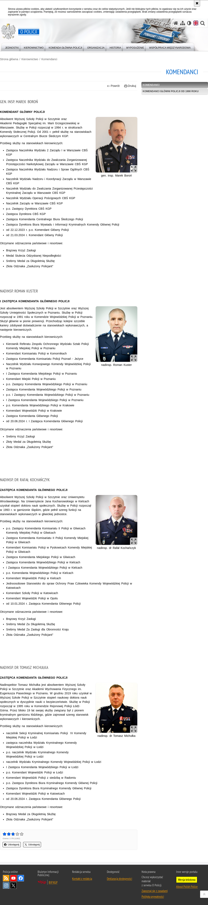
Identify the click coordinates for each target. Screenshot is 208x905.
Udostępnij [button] (11, 844)
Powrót (113, 86)
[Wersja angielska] (195, 23)
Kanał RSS (6, 878)
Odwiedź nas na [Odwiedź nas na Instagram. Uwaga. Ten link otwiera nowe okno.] (6, 885)
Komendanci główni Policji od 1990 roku (170, 91)
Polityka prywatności (153, 896)
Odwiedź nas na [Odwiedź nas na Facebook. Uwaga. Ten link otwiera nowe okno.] (20, 878)
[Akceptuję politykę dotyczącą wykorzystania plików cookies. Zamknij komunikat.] (197, 3)
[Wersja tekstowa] (189, 23)
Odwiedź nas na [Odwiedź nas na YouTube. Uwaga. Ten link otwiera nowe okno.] (13, 878)
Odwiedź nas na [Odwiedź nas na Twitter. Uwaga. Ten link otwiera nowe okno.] (13, 885)
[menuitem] (12, 47)
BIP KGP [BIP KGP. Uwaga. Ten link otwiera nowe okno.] (53, 882)
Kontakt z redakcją (82, 879)
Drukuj (130, 86)
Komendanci (49, 59)
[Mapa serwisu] (182, 23)
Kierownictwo (29, 59)
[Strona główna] (176, 23)
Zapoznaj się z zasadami (155, 891)
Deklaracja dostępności (119, 879)
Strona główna (9, 59)
